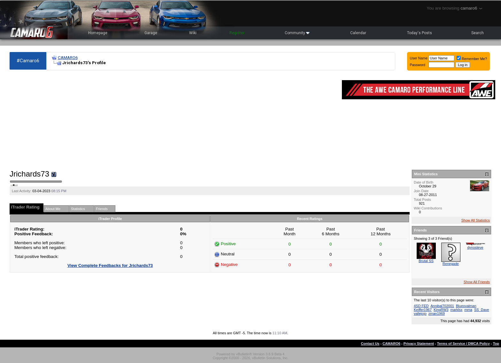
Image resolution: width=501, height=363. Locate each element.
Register (236, 33)
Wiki (193, 33)
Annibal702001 (442, 306)
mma (468, 310)
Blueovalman (466, 306)
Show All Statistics (475, 220)
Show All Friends (477, 282)
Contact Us (370, 343)
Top (496, 343)
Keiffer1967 (423, 310)
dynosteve (475, 247)
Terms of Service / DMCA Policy (463, 343)
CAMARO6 (68, 57)
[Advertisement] (172, 120)
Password (417, 65)
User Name (419, 58)
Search (477, 33)
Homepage (97, 33)
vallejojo (420, 313)
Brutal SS (426, 261)
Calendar (358, 33)
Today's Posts (419, 33)
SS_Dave (481, 310)
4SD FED (421, 306)
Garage (150, 33)
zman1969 (436, 313)
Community (297, 33)
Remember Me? (472, 59)
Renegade (451, 264)
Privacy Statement (419, 343)
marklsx (456, 310)
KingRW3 (441, 310)
